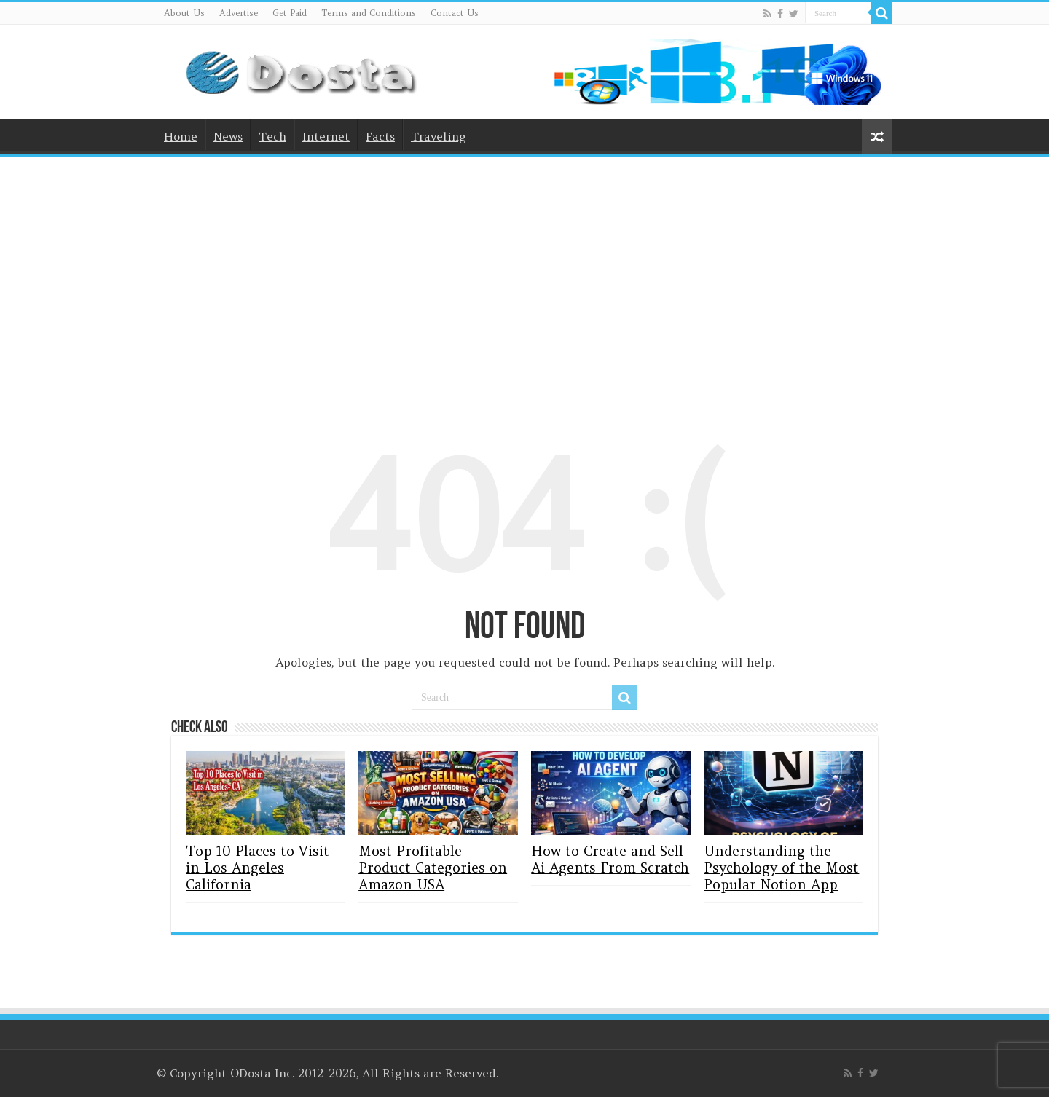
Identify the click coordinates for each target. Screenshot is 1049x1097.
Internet (326, 136)
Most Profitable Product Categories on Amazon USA (432, 868)
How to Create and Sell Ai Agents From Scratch (610, 859)
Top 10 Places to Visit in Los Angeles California (257, 868)
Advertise (238, 12)
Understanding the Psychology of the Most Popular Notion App (781, 868)
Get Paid (289, 12)
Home (180, 136)
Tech (272, 136)
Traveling (438, 136)
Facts (380, 136)
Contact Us (455, 12)
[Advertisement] (524, 278)
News (228, 136)
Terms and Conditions (368, 12)
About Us (184, 12)
